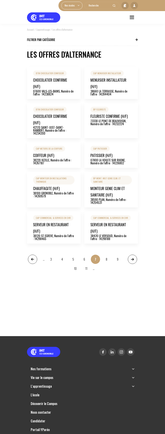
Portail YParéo (40, 429)
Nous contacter (41, 412)
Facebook (103, 352)
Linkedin (112, 352)
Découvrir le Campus (44, 403)
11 (86, 269)
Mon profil (134, 5)
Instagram (121, 352)
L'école (35, 394)
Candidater (125, 5)
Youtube (130, 352)
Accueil (30, 29)
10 (75, 269)
